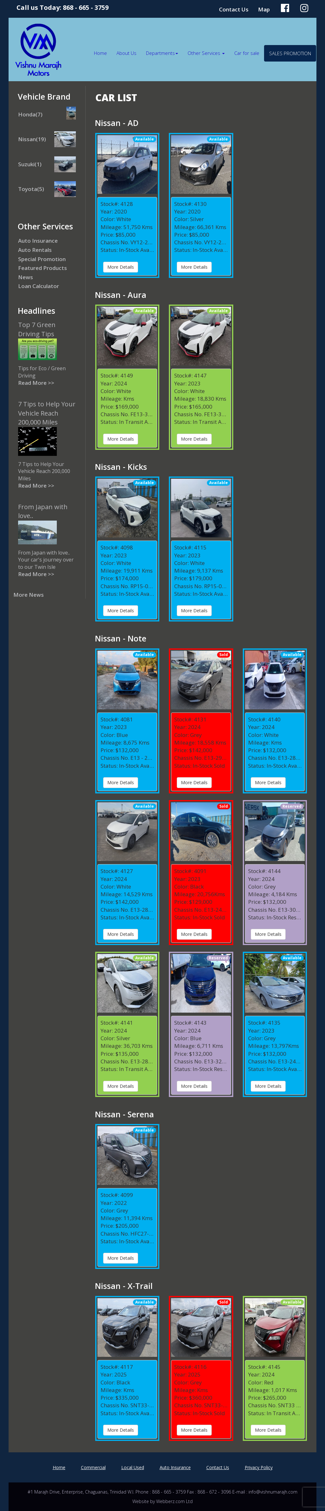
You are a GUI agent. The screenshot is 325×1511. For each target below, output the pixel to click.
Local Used (132, 1467)
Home (100, 53)
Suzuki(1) (30, 164)
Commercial (93, 1467)
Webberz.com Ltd (174, 1501)
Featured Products (42, 268)
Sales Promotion (290, 53)
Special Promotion (42, 259)
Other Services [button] (206, 53)
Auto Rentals (35, 249)
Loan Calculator (38, 286)
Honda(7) (30, 114)
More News (28, 594)
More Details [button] (120, 267)
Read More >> (36, 382)
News (25, 277)
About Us (126, 53)
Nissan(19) (32, 139)
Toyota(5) (31, 189)
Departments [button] (162, 53)
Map (264, 9)
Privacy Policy (259, 1467)
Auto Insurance (38, 240)
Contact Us (234, 9)
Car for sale (246, 53)
